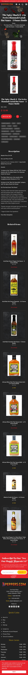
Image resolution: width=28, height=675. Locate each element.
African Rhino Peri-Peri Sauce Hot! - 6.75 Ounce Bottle (13, 422)
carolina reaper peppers (7, 128)
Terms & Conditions (8, 636)
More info (4, 668)
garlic (18, 123)
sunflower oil (16, 133)
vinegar (9, 126)
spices (15, 126)
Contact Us (6, 629)
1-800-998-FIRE (16, 596)
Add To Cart (6, 116)
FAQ (4, 622)
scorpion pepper (13, 136)
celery (12, 131)
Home (13, 23)
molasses (17, 128)
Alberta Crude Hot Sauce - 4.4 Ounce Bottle (14, 497)
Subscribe (22, 572)
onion (13, 123)
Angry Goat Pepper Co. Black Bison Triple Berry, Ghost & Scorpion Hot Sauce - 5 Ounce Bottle (14, 538)
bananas (18, 131)
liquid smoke (4, 136)
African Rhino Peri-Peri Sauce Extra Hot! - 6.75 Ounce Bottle (14, 382)
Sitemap (5, 625)
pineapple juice (5, 131)
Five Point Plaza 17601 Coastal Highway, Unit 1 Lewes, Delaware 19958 (14, 591)
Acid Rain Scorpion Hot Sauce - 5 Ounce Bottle (14, 342)
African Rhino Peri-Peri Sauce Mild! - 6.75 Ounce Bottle (14, 463)
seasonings (16, 139)
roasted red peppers (6, 133)
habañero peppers (6, 123)
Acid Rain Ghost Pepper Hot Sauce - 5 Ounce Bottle (14, 261)
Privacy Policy (6, 634)
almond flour (22, 136)
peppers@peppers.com (16, 601)
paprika (3, 126)
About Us (5, 617)
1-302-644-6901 (15, 598)
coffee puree (4, 141)
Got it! (14, 671)
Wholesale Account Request (10, 631)
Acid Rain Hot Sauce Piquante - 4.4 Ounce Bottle (14, 302)
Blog (4, 620)
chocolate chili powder (7, 139)
